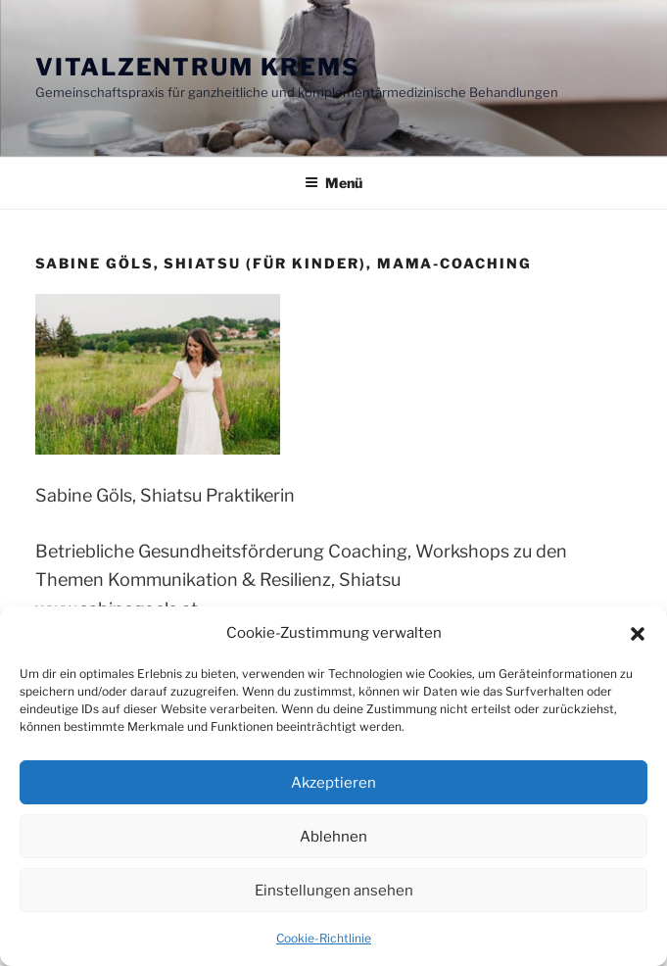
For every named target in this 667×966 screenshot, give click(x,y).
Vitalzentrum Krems (197, 67)
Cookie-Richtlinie (323, 938)
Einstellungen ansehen (334, 890)
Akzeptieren (333, 783)
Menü (333, 182)
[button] (637, 634)
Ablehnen (333, 836)
